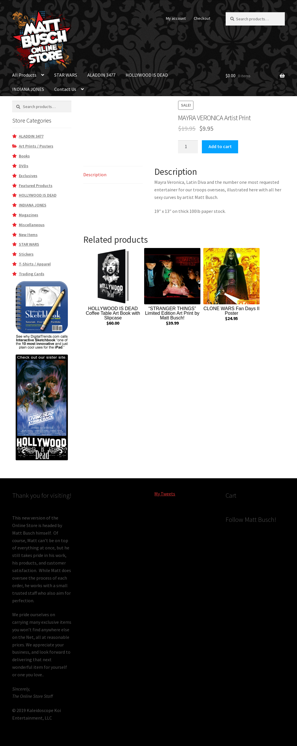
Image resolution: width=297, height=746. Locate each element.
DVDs (23, 165)
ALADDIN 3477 (101, 75)
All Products (24, 75)
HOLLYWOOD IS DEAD (147, 75)
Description (94, 174)
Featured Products (35, 185)
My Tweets (164, 494)
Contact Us (65, 89)
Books (24, 156)
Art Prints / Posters (36, 146)
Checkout (202, 18)
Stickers (26, 254)
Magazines (28, 214)
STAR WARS (65, 75)
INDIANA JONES (28, 89)
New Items (28, 234)
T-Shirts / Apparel (35, 264)
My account (176, 18)
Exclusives (28, 175)
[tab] (112, 175)
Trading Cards (31, 273)
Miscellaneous (32, 224)
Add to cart (220, 146)
